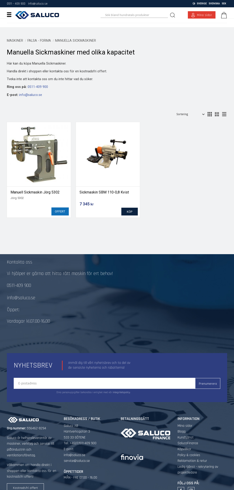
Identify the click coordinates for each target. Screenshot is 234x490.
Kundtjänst (186, 430)
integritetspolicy (121, 385)
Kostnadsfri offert (25, 481)
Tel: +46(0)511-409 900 (80, 435)
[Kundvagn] (223, 15)
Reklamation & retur (192, 453)
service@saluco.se (77, 453)
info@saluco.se (38, 4)
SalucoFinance (188, 435)
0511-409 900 (38, 87)
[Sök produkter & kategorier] (134, 15)
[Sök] (173, 15)
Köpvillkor (184, 441)
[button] (11, 14)
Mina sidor (185, 418)
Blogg (182, 424)
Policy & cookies (189, 447)
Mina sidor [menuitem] (204, 15)
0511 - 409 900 (16, 4)
